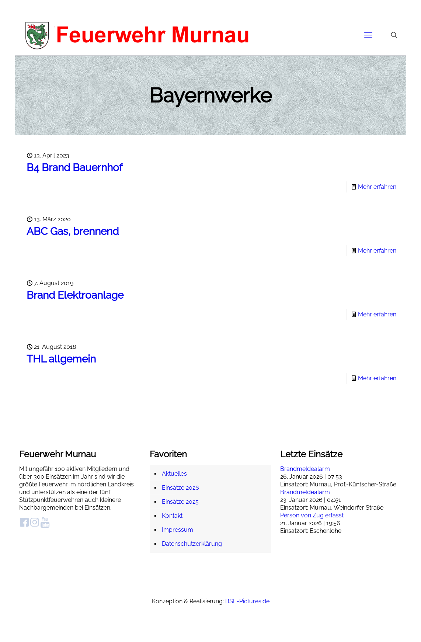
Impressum (177, 529)
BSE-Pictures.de (247, 601)
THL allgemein (61, 359)
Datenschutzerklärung (192, 543)
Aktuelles (174, 473)
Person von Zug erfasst (312, 515)
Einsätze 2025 (180, 501)
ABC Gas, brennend (73, 231)
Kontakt (172, 515)
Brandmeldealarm (305, 468)
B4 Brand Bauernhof (74, 168)
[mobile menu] (368, 35)
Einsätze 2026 (180, 487)
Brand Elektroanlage (75, 295)
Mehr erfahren (377, 186)
